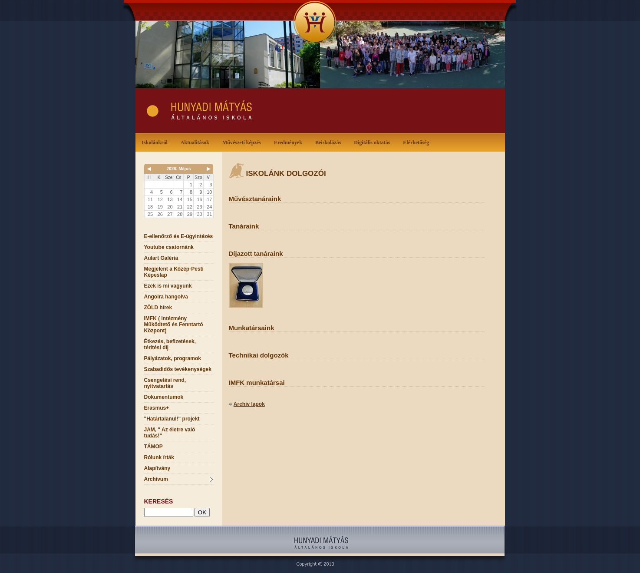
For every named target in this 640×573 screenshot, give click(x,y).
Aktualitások (197, 142)
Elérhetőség (416, 142)
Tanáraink (244, 226)
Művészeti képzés (243, 142)
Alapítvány (157, 468)
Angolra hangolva (166, 297)
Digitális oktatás (372, 142)
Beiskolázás (329, 142)
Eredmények (290, 142)
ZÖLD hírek (158, 308)
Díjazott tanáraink (256, 253)
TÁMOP (153, 447)
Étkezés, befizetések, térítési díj (170, 344)
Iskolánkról (156, 142)
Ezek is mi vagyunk (168, 286)
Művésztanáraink (255, 198)
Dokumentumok (164, 397)
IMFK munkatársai (257, 382)
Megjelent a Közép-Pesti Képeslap (174, 272)
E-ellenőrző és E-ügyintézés (178, 236)
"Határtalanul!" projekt (172, 419)
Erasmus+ (156, 408)
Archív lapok (249, 404)
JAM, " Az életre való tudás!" (169, 433)
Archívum (178, 479)
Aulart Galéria (161, 258)
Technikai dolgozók (259, 355)
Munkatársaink (251, 327)
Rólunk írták (159, 457)
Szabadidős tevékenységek (177, 369)
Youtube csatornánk (169, 247)
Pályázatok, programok (172, 358)
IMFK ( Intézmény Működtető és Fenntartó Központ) (173, 324)
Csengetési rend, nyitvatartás (165, 383)
